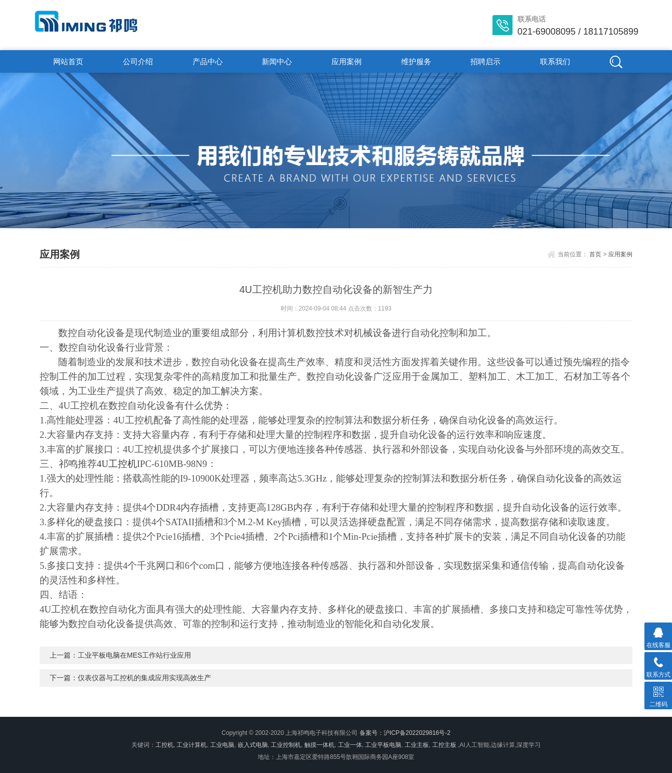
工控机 (164, 744)
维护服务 (416, 61)
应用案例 (346, 61)
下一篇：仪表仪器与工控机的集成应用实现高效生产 (130, 678)
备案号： (372, 732)
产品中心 (208, 61)
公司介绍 (138, 61)
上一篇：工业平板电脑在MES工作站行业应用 (120, 655)
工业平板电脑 (383, 744)
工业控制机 (286, 744)
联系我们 (555, 61)
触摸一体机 (319, 744)
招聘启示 (485, 61)
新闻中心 (277, 61)
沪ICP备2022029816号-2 (417, 732)
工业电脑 (222, 744)
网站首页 (68, 61)
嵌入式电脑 (253, 744)
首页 (595, 254)
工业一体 (350, 744)
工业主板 (417, 744)
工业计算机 (192, 744)
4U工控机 (117, 463)
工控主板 (444, 744)
